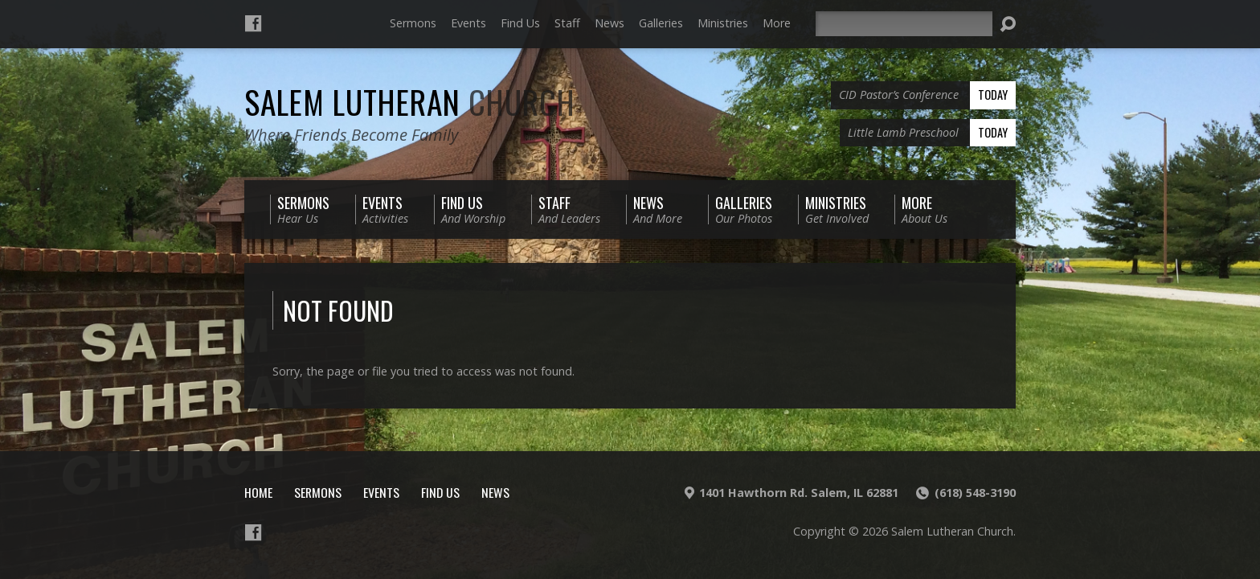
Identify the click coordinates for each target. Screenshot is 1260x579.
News (609, 23)
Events (468, 23)
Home (258, 492)
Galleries (661, 23)
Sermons (413, 23)
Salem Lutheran (409, 101)
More (777, 23)
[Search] (904, 23)
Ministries (723, 23)
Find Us (520, 23)
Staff (567, 23)
